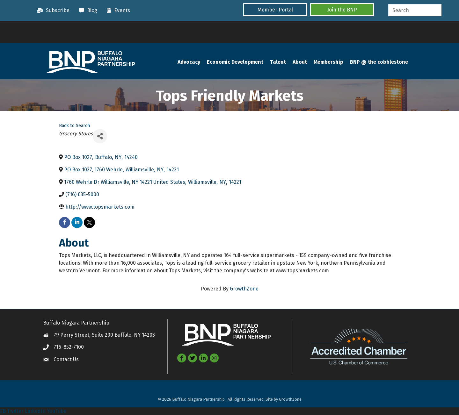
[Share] (100, 136)
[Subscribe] (51, 10)
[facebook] (64, 222)
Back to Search (74, 125)
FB (3, 411)
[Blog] (86, 10)
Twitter (15, 411)
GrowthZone (244, 289)
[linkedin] (77, 222)
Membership (328, 62)
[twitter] (89, 222)
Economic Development (235, 62)
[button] (275, 9)
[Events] (117, 10)
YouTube (57, 411)
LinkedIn (35, 411)
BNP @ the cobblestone (379, 62)
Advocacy (189, 62)
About (300, 62)
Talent (278, 62)
